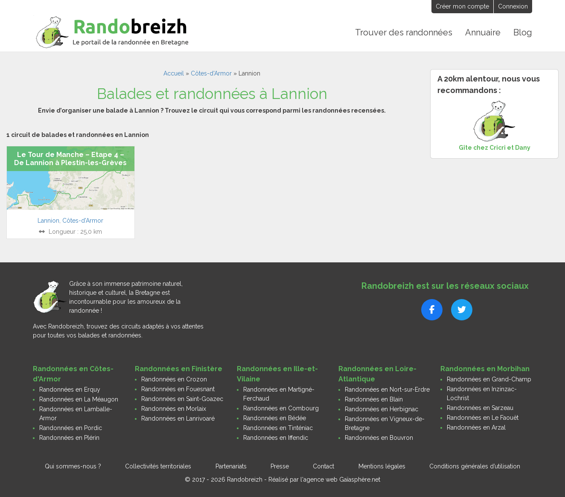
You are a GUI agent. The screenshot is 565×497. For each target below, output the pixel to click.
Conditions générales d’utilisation (474, 466)
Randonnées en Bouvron (379, 437)
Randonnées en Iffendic (275, 437)
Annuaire (483, 32)
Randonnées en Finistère (178, 369)
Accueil (173, 73)
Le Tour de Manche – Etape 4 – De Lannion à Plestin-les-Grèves (70, 159)
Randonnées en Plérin (69, 437)
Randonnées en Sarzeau (480, 407)
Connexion (513, 6)
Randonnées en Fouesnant (178, 389)
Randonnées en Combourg (281, 408)
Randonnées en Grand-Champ (489, 379)
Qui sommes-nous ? (73, 466)
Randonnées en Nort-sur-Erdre (387, 389)
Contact (323, 466)
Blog (522, 32)
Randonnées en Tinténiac (278, 427)
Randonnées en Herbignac (381, 409)
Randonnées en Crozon (174, 379)
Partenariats (231, 466)
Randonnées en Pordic (70, 427)
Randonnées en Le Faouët (482, 417)
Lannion (48, 220)
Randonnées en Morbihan (485, 369)
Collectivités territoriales (158, 466)
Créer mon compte (462, 6)
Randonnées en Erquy (69, 389)
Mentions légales (381, 466)
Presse (280, 466)
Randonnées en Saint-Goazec (182, 398)
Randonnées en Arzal (476, 427)
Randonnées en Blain (374, 399)
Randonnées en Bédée (274, 418)
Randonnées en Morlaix (173, 408)
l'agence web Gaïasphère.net (340, 479)
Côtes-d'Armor (211, 73)
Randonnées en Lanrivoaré (178, 418)
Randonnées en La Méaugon (78, 399)
